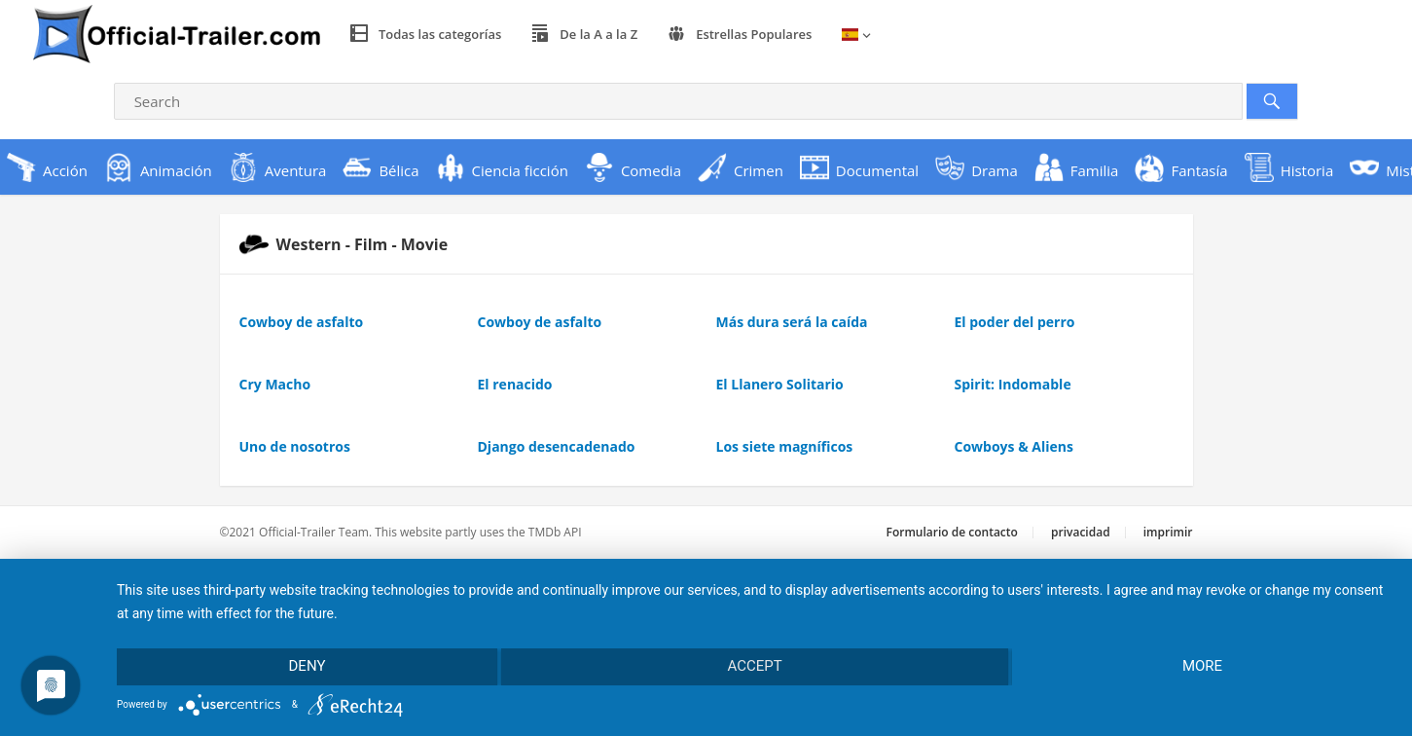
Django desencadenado (556, 446)
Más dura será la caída (792, 322)
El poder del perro (1015, 322)
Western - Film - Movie (344, 244)
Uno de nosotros (294, 446)
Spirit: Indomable (1013, 384)
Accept (754, 666)
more (1202, 666)
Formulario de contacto (952, 532)
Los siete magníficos (784, 446)
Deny (307, 666)
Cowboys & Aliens (1014, 446)
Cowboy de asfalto (301, 322)
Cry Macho (275, 384)
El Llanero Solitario (780, 384)
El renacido (515, 384)
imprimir (1168, 532)
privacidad (1080, 532)
